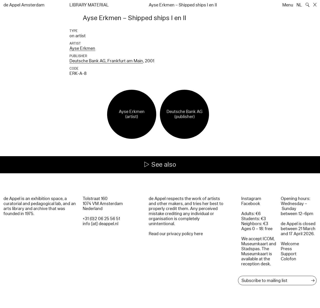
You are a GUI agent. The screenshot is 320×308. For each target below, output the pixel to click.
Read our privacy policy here (176, 234)
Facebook (250, 204)
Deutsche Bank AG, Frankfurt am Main (106, 61)
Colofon (288, 259)
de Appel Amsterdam (24, 5)
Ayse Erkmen (82, 48)
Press (286, 249)
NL (299, 5)
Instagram (251, 199)
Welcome (290, 244)
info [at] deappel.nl (100, 224)
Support (288, 254)
